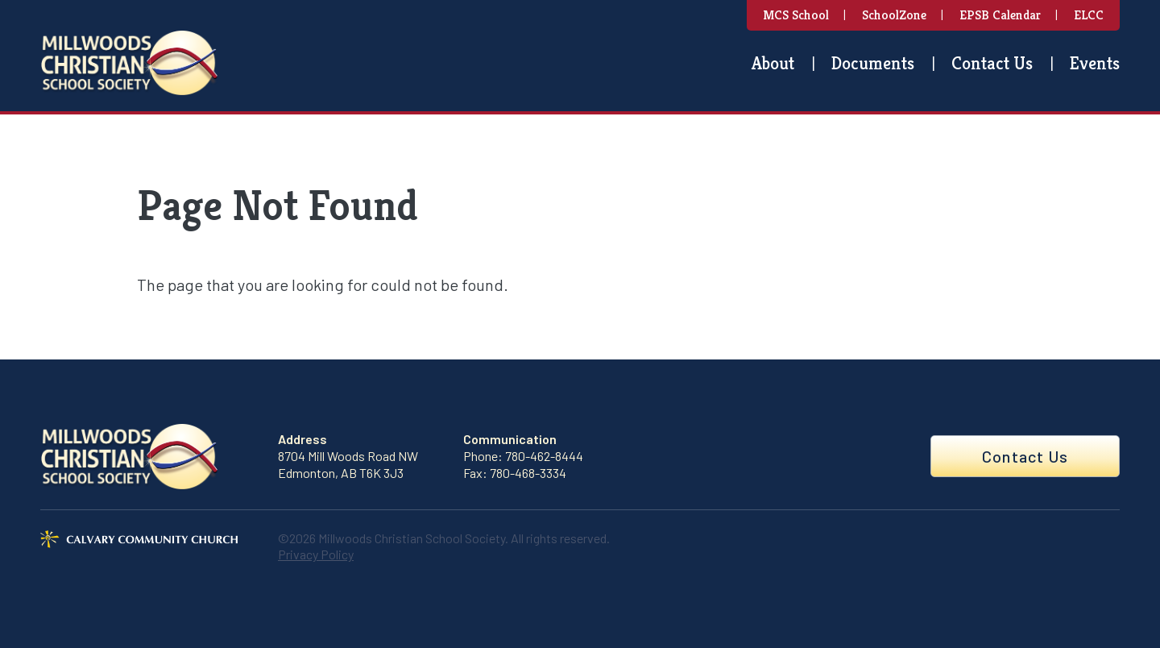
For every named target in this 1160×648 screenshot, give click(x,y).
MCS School (796, 14)
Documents (872, 63)
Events (1095, 63)
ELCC (1089, 14)
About (773, 63)
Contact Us (992, 63)
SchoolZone (894, 14)
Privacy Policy (316, 554)
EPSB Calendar (1000, 14)
